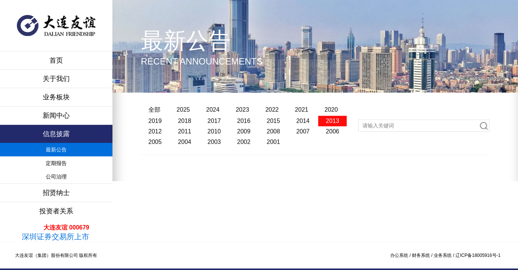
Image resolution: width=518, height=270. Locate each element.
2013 (332, 124)
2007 (303, 135)
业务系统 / (444, 255)
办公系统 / (401, 255)
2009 (244, 135)
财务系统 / (423, 255)
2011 (185, 135)
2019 (155, 124)
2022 (272, 113)
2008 (273, 135)
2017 (214, 124)
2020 (331, 113)
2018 (185, 124)
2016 (244, 124)
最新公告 (56, 150)
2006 (332, 135)
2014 (303, 124)
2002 (244, 145)
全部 (154, 113)
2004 (185, 145)
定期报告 (56, 163)
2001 (273, 145)
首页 (56, 60)
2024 (213, 113)
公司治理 (56, 177)
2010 (214, 135)
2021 (301, 113)
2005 (155, 145)
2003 (214, 145)
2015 (273, 124)
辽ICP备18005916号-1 (477, 255)
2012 (155, 135)
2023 (242, 113)
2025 (183, 113)
